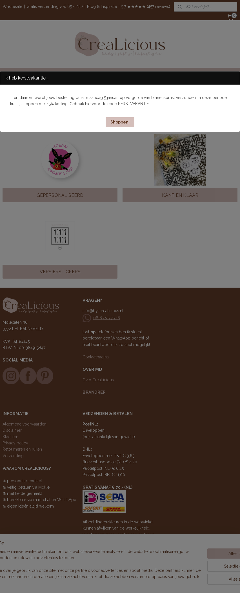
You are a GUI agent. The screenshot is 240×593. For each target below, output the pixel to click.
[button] (120, 122)
